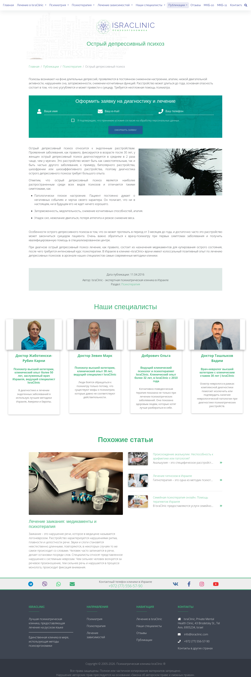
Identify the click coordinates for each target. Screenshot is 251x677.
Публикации (176, 5)
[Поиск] (246, 6)
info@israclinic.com (196, 636)
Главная (8, 5)
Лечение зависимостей (116, 5)
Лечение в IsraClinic (32, 5)
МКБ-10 (209, 5)
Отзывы (196, 5)
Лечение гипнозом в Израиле (172, 477)
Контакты (236, 5)
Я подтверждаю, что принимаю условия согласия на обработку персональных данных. (128, 121)
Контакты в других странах (195, 650)
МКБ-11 (222, 5)
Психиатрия (59, 5)
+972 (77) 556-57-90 (126, 587)
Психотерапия (84, 5)
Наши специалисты (151, 5)
